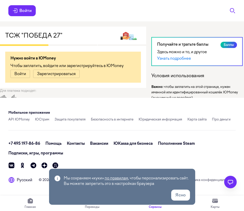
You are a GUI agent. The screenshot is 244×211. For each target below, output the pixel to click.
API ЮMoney (19, 119)
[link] (20, 74)
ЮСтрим (42, 119)
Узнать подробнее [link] (174, 58)
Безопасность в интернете (112, 119)
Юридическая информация (160, 119)
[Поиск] (232, 11)
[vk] (11, 165)
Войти (22, 10)
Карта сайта (197, 119)
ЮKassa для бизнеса (133, 143)
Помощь (53, 143)
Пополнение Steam (176, 143)
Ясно (180, 194)
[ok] (22, 165)
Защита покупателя (70, 119)
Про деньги (221, 119)
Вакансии (99, 143)
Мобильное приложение (29, 112)
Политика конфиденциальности (210, 180)
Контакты (76, 143)
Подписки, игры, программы (35, 153)
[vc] (55, 165)
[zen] (44, 165)
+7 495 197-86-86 (24, 143)
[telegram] (33, 165)
